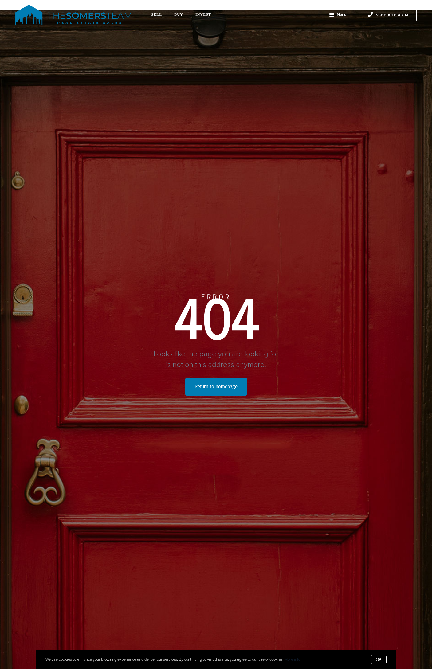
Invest (203, 14)
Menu (337, 15)
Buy (178, 14)
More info (292, 659)
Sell (156, 14)
